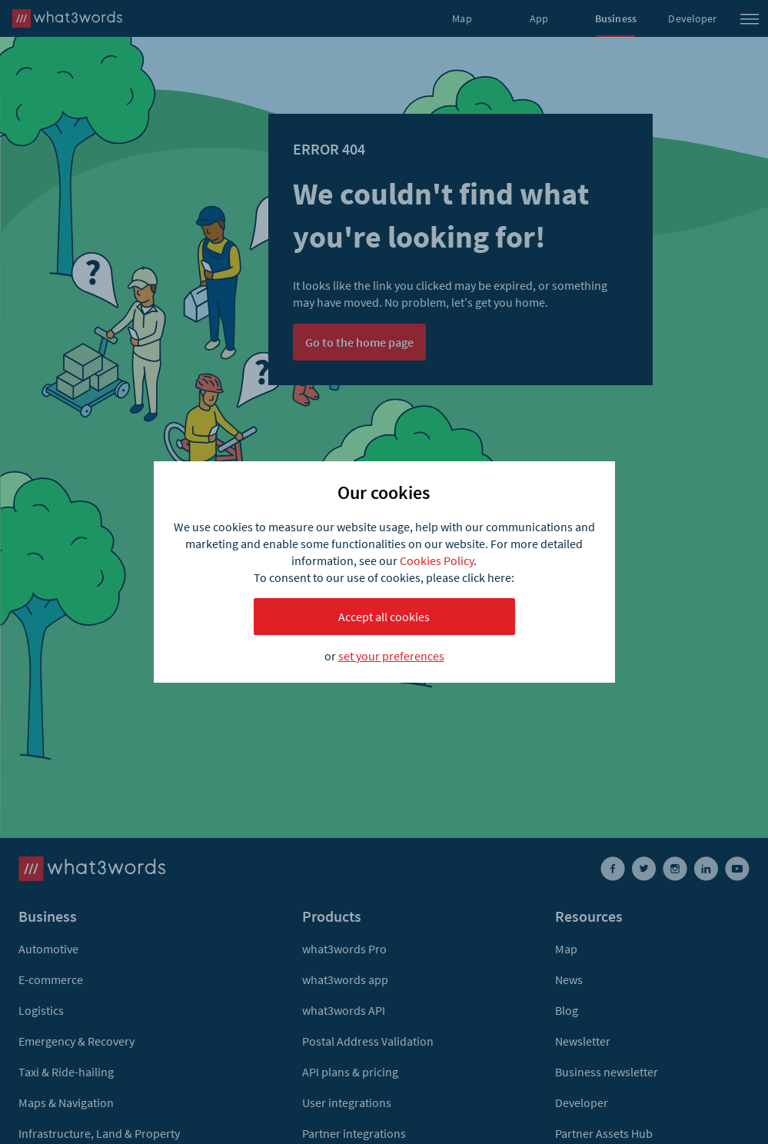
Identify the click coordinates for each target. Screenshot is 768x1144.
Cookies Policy (437, 560)
